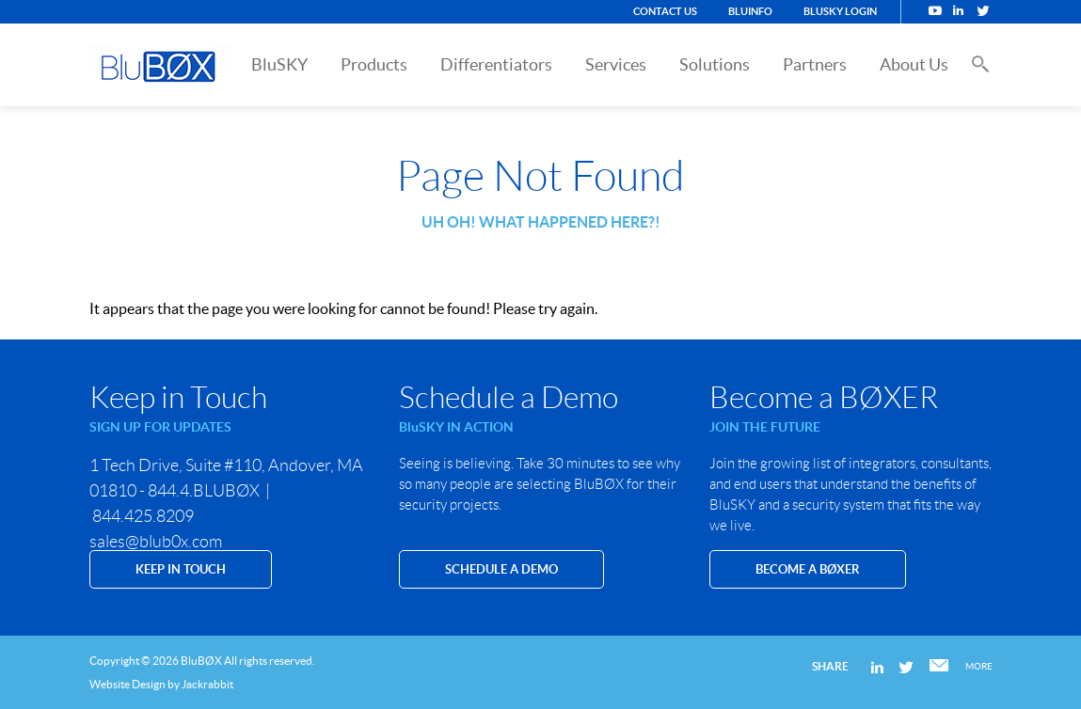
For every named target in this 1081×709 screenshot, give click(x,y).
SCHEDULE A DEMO (501, 569)
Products (374, 64)
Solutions (714, 64)
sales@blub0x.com (155, 541)
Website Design (127, 684)
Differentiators (496, 64)
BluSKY (279, 64)
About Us (914, 64)
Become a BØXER (807, 569)
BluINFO (750, 11)
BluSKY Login (840, 11)
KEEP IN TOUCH (180, 569)
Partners (815, 64)
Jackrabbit (207, 684)
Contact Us (665, 11)
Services (615, 64)
